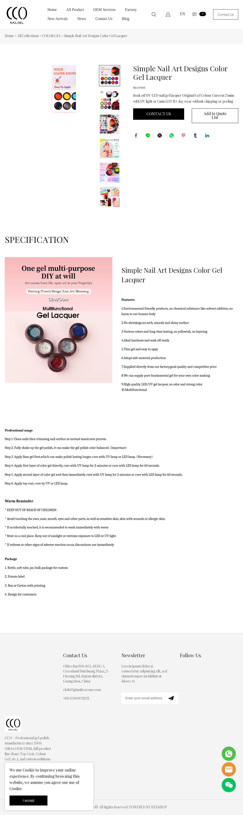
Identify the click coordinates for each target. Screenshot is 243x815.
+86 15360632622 (76, 698)
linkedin (207, 136)
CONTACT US (158, 114)
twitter (160, 136)
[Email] (143, 698)
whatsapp (172, 136)
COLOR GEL (51, 36)
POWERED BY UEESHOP (148, 807)
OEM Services (104, 10)
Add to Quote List (215, 116)
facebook (136, 136)
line (148, 136)
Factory (131, 10)
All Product (75, 10)
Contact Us (103, 19)
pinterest (184, 136)
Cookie (29, 770)
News (81, 19)
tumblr (196, 136)
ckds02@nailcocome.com (82, 690)
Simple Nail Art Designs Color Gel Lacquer (95, 36)
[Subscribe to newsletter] (171, 698)
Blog (125, 19)
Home (52, 10)
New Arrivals (57, 19)
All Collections (28, 36)
